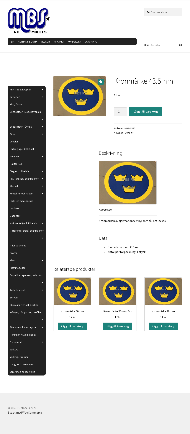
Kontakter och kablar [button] (27, 193)
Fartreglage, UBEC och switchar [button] (27, 153)
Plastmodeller (17, 267)
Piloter (13, 253)
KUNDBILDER (74, 41)
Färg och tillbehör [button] (27, 171)
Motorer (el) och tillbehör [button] (27, 223)
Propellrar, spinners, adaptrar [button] (27, 276)
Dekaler (129, 132)
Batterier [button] (27, 97)
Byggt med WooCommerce (25, 412)
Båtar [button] (27, 134)
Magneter (15, 215)
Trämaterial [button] (27, 342)
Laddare (14, 208)
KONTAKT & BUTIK (27, 41)
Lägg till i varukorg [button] (72, 326)
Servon (14, 297)
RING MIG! (59, 41)
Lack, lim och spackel (21, 201)
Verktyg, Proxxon (19, 357)
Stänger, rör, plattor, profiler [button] (27, 313)
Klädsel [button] (27, 186)
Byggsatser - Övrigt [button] (27, 126)
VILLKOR (45, 41)
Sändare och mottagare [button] (27, 327)
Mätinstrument (18, 245)
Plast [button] (27, 260)
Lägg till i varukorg (145, 111)
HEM (12, 41)
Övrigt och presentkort (22, 364)
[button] (101, 82)
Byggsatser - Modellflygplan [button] (27, 113)
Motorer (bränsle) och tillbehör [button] (27, 231)
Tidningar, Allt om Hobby (23, 334)
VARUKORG (91, 41)
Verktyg (14, 349)
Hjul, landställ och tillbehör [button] (27, 178)
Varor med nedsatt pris (22, 371)
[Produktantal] (120, 111)
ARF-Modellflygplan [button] (27, 89)
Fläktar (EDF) (16, 163)
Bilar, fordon (16, 104)
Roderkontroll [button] (27, 290)
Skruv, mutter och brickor (24, 305)
